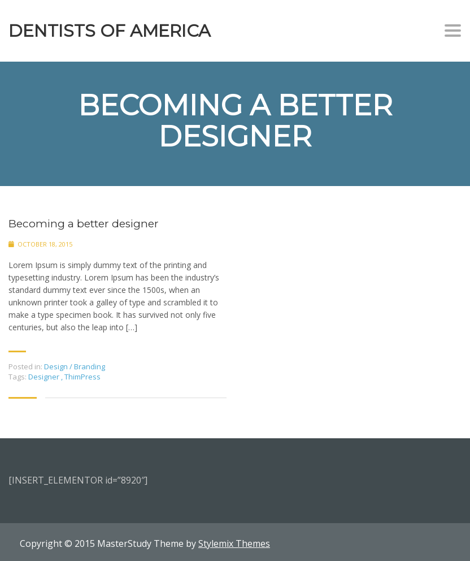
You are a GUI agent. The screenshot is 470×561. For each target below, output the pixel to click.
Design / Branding (74, 366)
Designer (44, 377)
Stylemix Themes (234, 543)
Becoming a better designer (83, 223)
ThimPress (82, 377)
